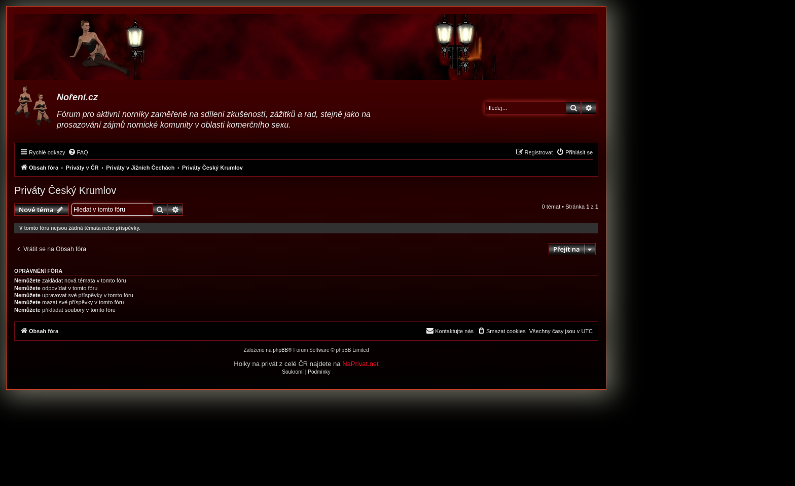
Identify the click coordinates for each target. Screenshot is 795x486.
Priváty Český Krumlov (65, 190)
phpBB (280, 350)
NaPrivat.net (360, 364)
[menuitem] (78, 152)
